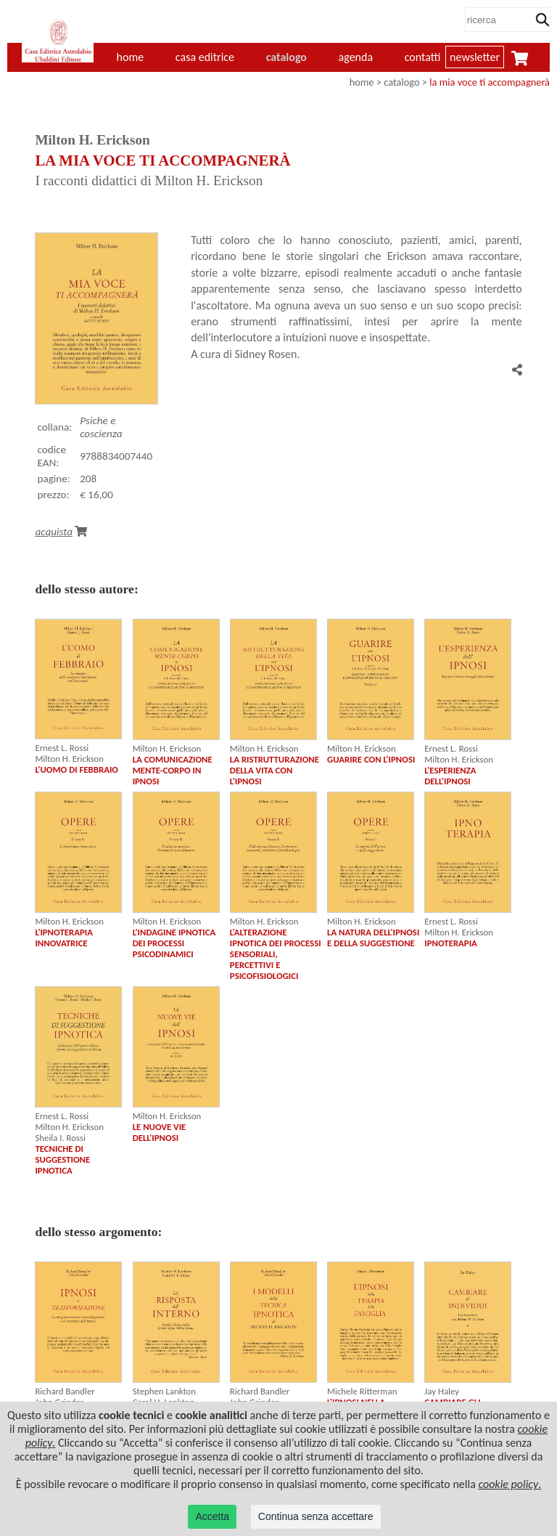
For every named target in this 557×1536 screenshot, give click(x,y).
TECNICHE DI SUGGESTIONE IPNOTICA (62, 1159)
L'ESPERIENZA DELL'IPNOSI (450, 776)
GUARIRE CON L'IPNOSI (371, 759)
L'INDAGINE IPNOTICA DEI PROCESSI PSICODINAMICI (174, 943)
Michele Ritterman (362, 1391)
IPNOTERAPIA (450, 943)
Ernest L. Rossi (61, 747)
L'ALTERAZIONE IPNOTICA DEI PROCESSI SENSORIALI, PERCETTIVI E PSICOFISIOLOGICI (275, 954)
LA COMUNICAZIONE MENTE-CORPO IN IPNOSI (173, 770)
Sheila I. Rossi (60, 1137)
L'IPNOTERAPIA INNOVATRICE (64, 937)
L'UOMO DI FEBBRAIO (76, 769)
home (362, 82)
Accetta (212, 1516)
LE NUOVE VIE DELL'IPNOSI (159, 1132)
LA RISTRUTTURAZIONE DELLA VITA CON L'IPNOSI (274, 770)
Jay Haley (441, 1391)
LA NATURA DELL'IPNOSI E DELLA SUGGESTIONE (373, 937)
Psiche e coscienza (101, 427)
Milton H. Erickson (69, 758)
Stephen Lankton (164, 1391)
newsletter (475, 57)
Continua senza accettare (316, 1516)
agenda (356, 57)
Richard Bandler (64, 1391)
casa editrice (205, 57)
